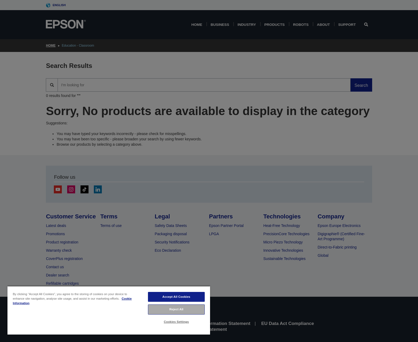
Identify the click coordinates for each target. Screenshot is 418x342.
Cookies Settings (176, 321)
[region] (108, 310)
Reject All (176, 309)
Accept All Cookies (176, 296)
